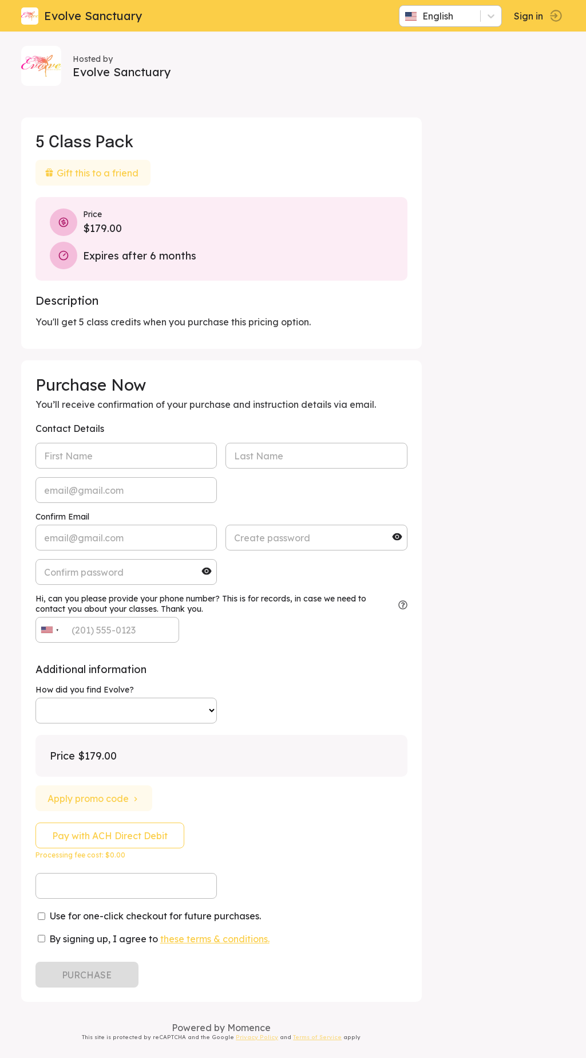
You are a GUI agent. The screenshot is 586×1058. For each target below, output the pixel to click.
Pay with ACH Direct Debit (111, 835)
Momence (251, 1027)
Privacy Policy (259, 1036)
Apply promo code (95, 798)
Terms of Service (319, 1036)
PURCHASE (89, 975)
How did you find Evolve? (86, 690)
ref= (128, 710)
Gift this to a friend (93, 173)
